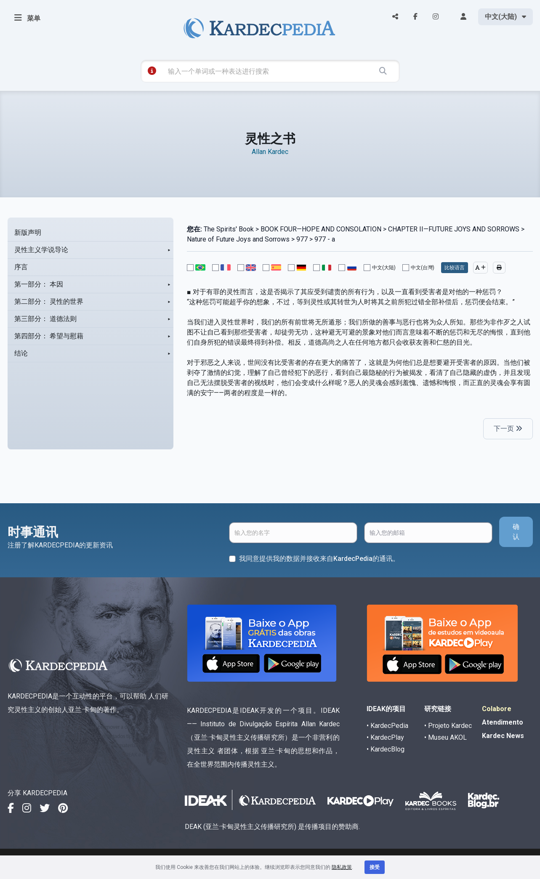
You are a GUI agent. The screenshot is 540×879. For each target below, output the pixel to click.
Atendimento (502, 722)
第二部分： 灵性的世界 (48, 301)
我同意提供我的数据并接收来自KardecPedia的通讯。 (319, 559)
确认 (516, 532)
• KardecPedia (387, 726)
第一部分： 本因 (38, 284)
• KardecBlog (385, 749)
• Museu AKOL (445, 737)
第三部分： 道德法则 (45, 319)
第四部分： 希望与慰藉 (48, 336)
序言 (21, 267)
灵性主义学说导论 (41, 250)
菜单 (27, 18)
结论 (21, 353)
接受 (375, 867)
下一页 (508, 429)
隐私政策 (342, 867)
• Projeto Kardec (448, 726)
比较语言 (454, 268)
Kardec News (503, 736)
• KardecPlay (385, 737)
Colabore (496, 709)
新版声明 (27, 232)
